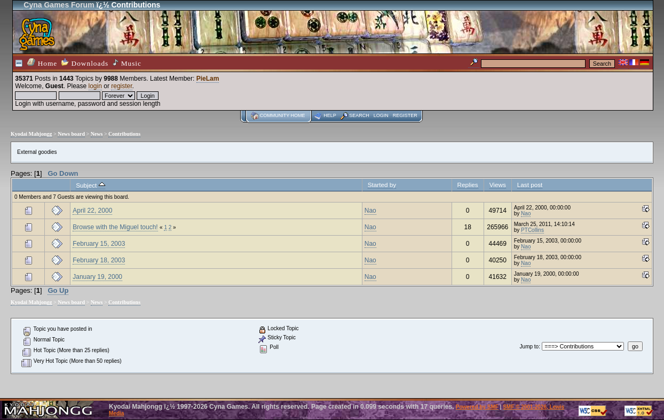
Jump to (529, 346)
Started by (382, 184)
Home (42, 62)
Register (405, 115)
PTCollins (532, 230)
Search (359, 115)
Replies (467, 184)
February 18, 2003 (99, 260)
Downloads (84, 62)
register (121, 86)
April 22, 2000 (92, 210)
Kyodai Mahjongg (31, 134)
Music (127, 63)
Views (497, 184)
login (95, 86)
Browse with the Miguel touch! (115, 227)
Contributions (124, 134)
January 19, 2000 (97, 277)
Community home (282, 115)
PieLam (207, 78)
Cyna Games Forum (58, 5)
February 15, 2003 (99, 243)
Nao (370, 210)
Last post (530, 184)
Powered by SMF (477, 407)
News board (71, 134)
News (97, 134)
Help (329, 115)
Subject (90, 185)
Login (381, 115)
